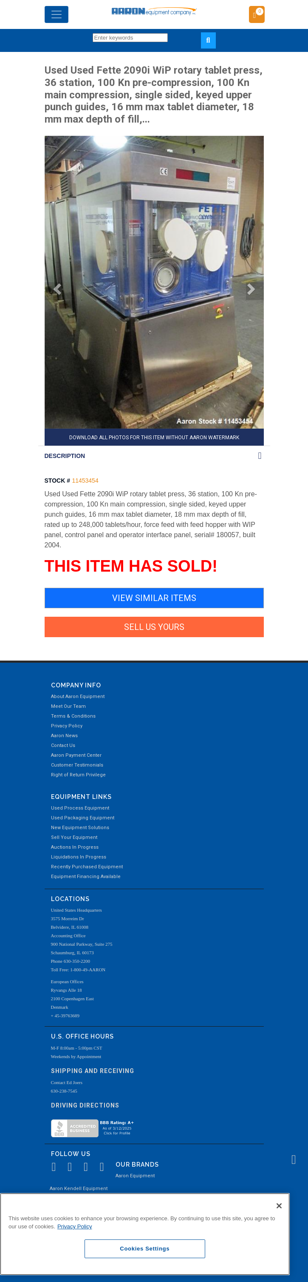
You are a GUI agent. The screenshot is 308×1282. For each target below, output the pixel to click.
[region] (145, 1234)
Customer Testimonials (77, 765)
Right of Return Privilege (78, 775)
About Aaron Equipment (78, 696)
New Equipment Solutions (80, 827)
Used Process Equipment (80, 808)
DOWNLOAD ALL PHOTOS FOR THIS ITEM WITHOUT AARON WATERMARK (154, 438)
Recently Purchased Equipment (87, 867)
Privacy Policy (66, 726)
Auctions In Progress (75, 847)
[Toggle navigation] (56, 14)
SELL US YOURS (154, 627)
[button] (53, 291)
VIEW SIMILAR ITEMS (154, 598)
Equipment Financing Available (86, 876)
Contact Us (63, 745)
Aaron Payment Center (76, 755)
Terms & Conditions (73, 716)
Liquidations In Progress (78, 857)
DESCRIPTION (65, 455)
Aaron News (64, 735)
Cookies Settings (145, 1248)
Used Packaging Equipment (82, 818)
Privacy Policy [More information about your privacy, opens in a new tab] (74, 1226)
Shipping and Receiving (92, 1070)
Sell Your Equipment (74, 837)
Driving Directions (85, 1105)
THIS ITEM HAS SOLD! (131, 566)
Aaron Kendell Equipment (78, 1188)
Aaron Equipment (135, 1176)
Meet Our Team (68, 706)
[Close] (279, 1205)
